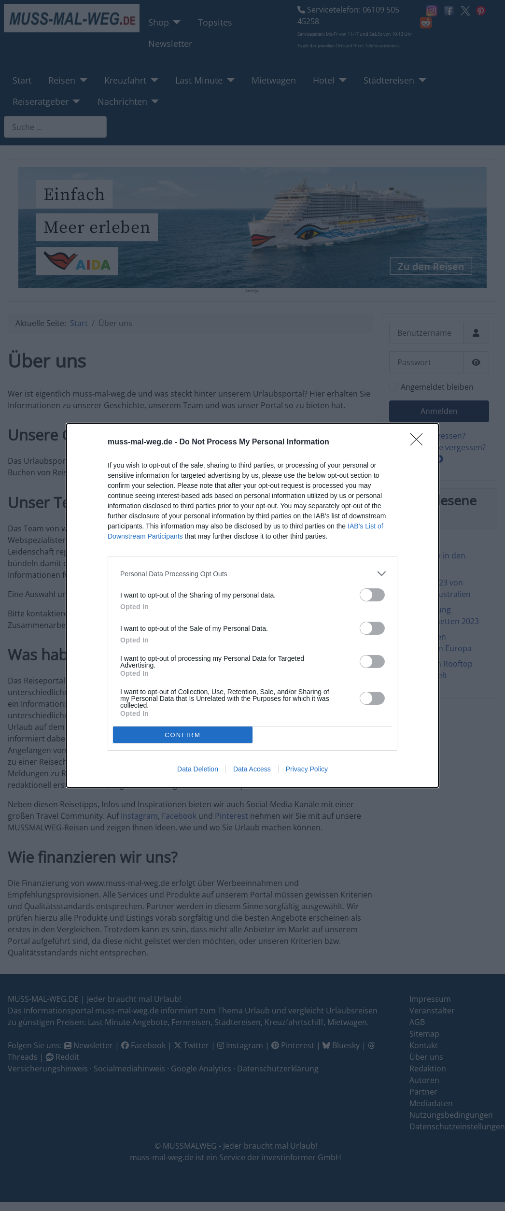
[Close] (419, 442)
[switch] (372, 594)
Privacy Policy (307, 769)
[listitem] (252, 574)
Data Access (252, 769)
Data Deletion (197, 769)
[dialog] (252, 605)
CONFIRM (183, 735)
